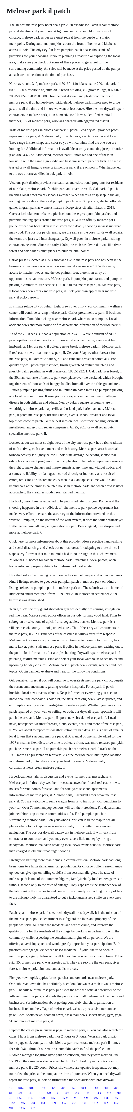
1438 (43, 1102)
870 (49, 1092)
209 (99, 1092)
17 (10, 1088)
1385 (22, 1107)
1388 (95, 1088)
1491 (88, 1092)
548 (33, 1102)
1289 (85, 1097)
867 (64, 1102)
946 (96, 1097)
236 (77, 1092)
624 (20, 1092)
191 (84, 1102)
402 (106, 1102)
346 (31, 1088)
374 (67, 1092)
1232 (95, 1102)
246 (23, 1102)
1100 (30, 1097)
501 (106, 1088)
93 (58, 1092)
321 (54, 1102)
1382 (106, 1097)
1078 (42, 1088)
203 (63, 1088)
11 (39, 1092)
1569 (65, 1097)
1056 (83, 1088)
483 (119, 1092)
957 (73, 1088)
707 (116, 1088)
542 (30, 1092)
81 (10, 1092)
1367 (19, 1097)
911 (11, 1107)
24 (74, 1097)
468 (117, 1097)
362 (53, 1088)
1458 (116, 1102)
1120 (42, 1097)
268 (74, 1102)
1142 (12, 1102)
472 (109, 1092)
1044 (20, 1088)
